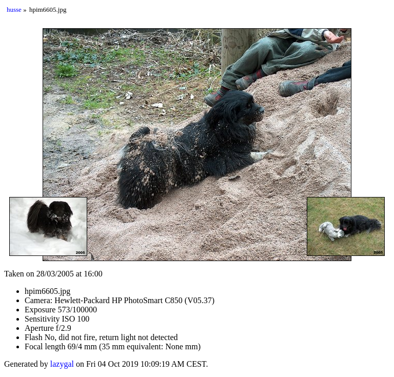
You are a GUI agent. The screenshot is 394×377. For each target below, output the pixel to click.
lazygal (62, 364)
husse (14, 9)
